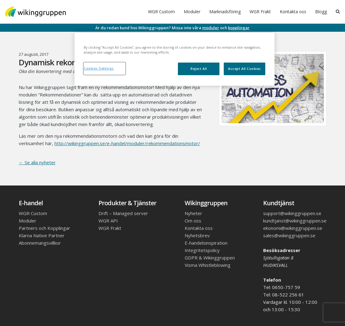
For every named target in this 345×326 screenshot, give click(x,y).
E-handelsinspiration (206, 243)
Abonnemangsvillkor (40, 243)
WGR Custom (161, 11)
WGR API (108, 221)
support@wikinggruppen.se (292, 213)
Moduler (192, 11)
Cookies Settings (99, 68)
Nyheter (193, 213)
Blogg (321, 11)
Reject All (199, 69)
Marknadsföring (225, 11)
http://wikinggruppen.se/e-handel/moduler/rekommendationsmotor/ (127, 143)
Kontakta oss (293, 11)
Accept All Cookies (244, 69)
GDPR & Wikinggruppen (210, 258)
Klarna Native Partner (42, 235)
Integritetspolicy (202, 250)
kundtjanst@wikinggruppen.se (295, 221)
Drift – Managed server (123, 213)
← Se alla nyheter (37, 162)
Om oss (193, 221)
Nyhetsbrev (197, 235)
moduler (210, 28)
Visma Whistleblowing (208, 265)
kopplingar (239, 28)
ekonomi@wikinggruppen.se (292, 228)
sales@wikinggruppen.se (289, 235)
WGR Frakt (260, 11)
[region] (174, 59)
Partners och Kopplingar (44, 228)
